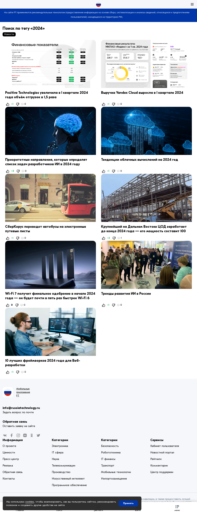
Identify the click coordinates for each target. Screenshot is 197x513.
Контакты (9, 478)
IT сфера (57, 452)
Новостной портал (162, 452)
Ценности (9, 452)
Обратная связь (15, 422)
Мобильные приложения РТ (23, 392)
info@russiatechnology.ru (21, 408)
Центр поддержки (161, 472)
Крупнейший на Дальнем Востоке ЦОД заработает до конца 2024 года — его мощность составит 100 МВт (144, 231)
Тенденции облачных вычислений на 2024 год (139, 160)
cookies (29, 501)
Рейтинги (156, 459)
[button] (177, 507)
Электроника (60, 446)
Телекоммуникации (63, 465)
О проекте (9, 446)
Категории (60, 440)
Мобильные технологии (116, 472)
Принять (128, 503)
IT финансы (108, 459)
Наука (55, 459)
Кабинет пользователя (164, 446)
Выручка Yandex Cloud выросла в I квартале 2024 (142, 93)
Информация (13, 440)
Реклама (8, 465)
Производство (61, 472)
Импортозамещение (114, 478)
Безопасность (110, 446)
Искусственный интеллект (68, 478)
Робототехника (111, 452)
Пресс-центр (11, 459)
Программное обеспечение (69, 485)
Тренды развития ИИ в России (126, 294)
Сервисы (156, 440)
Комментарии (159, 465)
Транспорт (107, 465)
